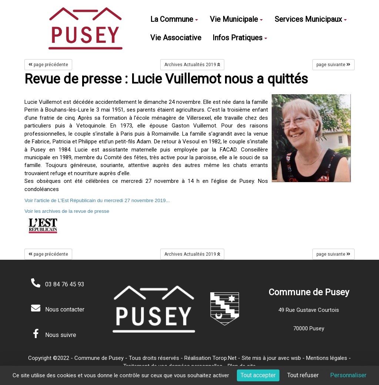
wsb (296, 358)
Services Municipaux (311, 19)
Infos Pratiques (239, 37)
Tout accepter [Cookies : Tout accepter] (258, 375)
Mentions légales (326, 358)
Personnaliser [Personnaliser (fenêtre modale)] (348, 375)
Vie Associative (175, 37)
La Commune (174, 19)
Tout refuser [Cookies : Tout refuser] (303, 375)
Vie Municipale (236, 19)
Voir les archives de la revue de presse (66, 211)
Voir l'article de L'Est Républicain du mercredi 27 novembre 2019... (97, 200)
